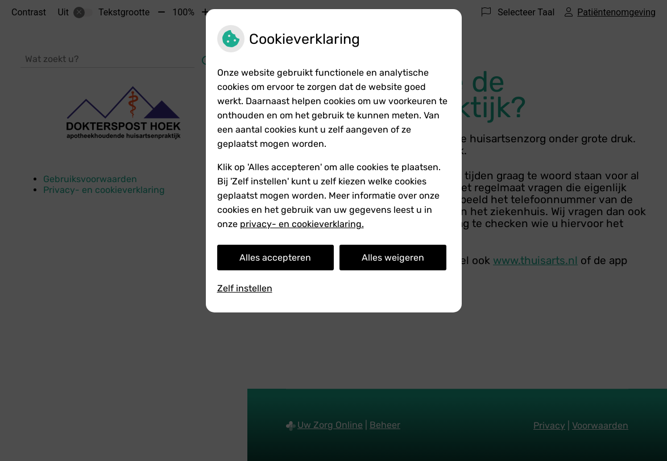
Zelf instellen (244, 288)
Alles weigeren (393, 257)
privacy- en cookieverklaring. (302, 224)
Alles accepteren (275, 257)
